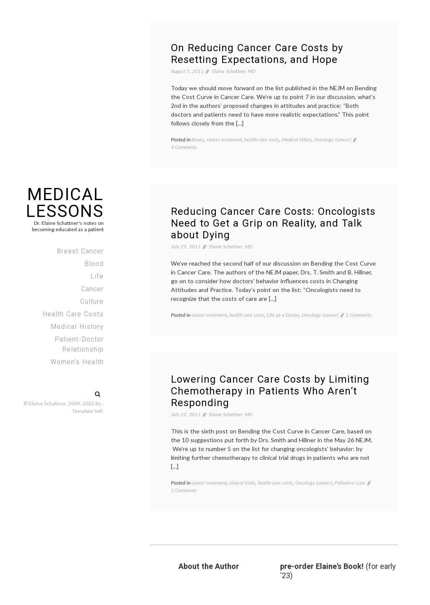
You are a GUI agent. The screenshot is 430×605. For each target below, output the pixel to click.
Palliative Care (350, 483)
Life (97, 276)
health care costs (261, 139)
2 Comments (359, 315)
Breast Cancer (80, 251)
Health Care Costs (73, 314)
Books (197, 139)
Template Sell (87, 411)
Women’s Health (77, 362)
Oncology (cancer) (332, 139)
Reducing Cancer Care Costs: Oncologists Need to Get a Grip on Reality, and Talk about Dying (273, 223)
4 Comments (184, 147)
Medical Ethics (297, 139)
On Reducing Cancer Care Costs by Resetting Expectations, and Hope (257, 53)
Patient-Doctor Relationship (79, 344)
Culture (92, 301)
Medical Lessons (65, 203)
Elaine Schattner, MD (233, 71)
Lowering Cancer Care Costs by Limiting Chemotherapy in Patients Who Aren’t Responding (270, 391)
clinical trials (242, 483)
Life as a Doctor (283, 315)
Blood (94, 264)
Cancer (92, 289)
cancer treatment (224, 139)
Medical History (77, 327)
